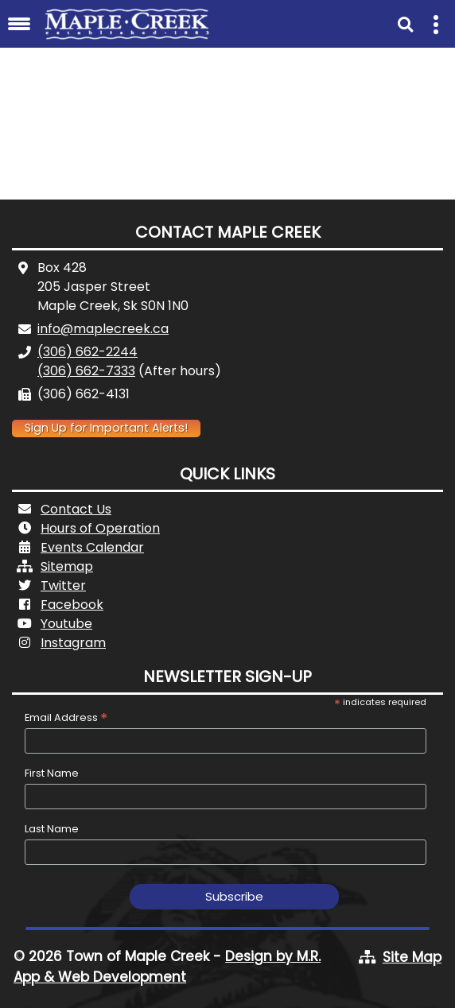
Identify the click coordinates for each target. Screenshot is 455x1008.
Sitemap (67, 566)
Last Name (52, 828)
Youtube (66, 623)
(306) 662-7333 (86, 371)
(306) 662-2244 (87, 352)
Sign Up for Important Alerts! (106, 428)
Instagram (73, 643)
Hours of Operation (100, 528)
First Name (52, 773)
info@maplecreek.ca (103, 329)
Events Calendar (92, 547)
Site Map (412, 957)
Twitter (63, 585)
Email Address (66, 717)
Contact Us (76, 509)
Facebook (72, 604)
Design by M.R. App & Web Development (167, 967)
